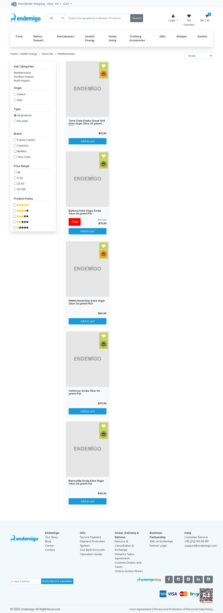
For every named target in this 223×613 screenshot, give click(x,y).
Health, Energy (90, 38)
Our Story (51, 537)
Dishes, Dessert (38, 38)
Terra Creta (23, 157)
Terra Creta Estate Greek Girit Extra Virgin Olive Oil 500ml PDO (87, 123)
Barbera (21, 151)
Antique (181, 36)
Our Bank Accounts (92, 549)
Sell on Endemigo (161, 541)
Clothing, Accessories (137, 38)
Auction (202, 36)
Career (49, 545)
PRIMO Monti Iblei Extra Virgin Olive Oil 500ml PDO (87, 302)
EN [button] (57, 3)
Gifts (162, 36)
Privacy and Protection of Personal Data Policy (183, 609)
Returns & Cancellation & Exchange (124, 545)
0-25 (20, 178)
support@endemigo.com (200, 545)
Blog (48, 541)
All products (24, 115)
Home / (15, 53)
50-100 (21, 189)
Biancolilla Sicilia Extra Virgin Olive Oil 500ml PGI (86, 482)
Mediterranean (22, 72)
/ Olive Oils (45, 53)
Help (50, 3)
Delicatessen (65, 36)
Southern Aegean (24, 76)
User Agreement (140, 609)
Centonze (22, 145)
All (18, 172)
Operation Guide (91, 554)
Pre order (22, 121)
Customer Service (196, 537)
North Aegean (22, 80)
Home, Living (113, 38)
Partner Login (158, 545)
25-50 (20, 183)
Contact (50, 549)
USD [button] (66, 3)
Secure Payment (90, 537)
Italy (19, 100)
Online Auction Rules (129, 571)
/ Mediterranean (64, 53)
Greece (21, 94)
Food (19, 36)
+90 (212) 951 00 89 (196, 541)
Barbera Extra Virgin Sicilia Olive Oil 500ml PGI (85, 212)
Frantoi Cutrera (26, 140)
